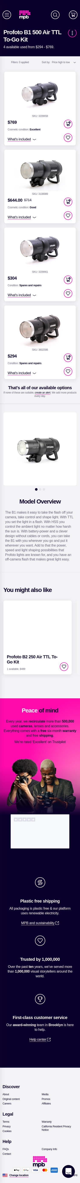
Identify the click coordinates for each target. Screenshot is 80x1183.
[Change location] (19, 1175)
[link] (27, 14)
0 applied (20, 62)
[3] (44, 489)
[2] (40, 489)
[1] (36, 489)
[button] (68, 124)
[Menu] (7, 14)
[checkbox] (68, 137)
